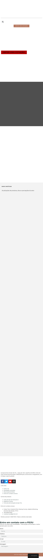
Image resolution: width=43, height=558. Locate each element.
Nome (1, 528)
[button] (21, 17)
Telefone (2, 534)
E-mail (1, 539)
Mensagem (3, 544)
